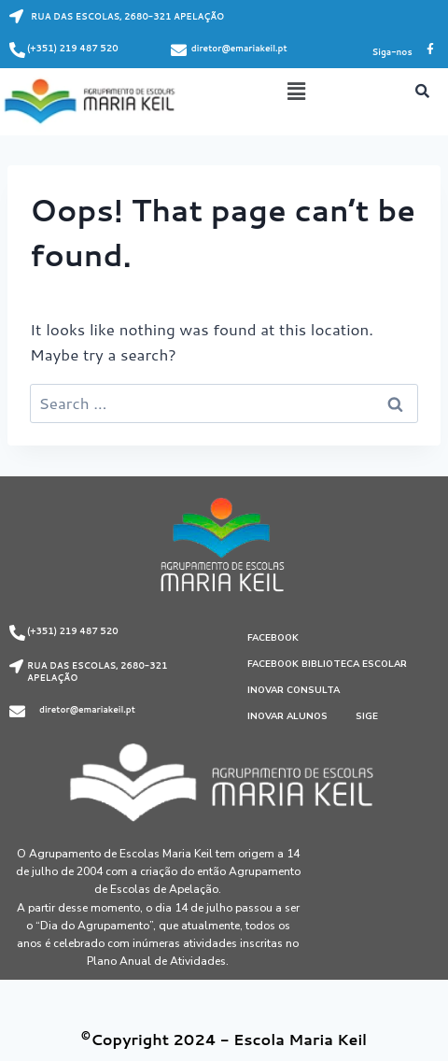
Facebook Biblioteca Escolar (327, 664)
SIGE (367, 716)
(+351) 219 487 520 (73, 48)
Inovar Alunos (287, 716)
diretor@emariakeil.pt (239, 48)
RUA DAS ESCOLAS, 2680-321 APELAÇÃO (127, 16)
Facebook (273, 637)
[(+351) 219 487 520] (17, 50)
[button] (296, 91)
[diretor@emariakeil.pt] (179, 50)
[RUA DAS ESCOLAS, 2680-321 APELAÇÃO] (16, 16)
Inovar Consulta (293, 690)
